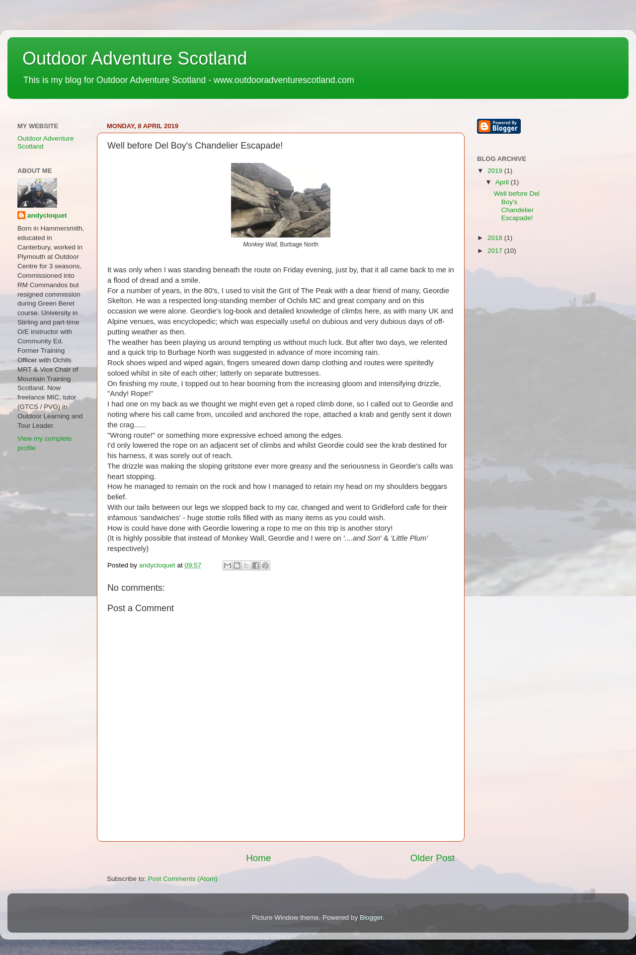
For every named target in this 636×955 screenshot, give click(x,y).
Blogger (371, 917)
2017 (495, 250)
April (503, 182)
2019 (495, 170)
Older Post (432, 858)
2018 (495, 237)
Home (258, 858)
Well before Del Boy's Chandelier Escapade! (517, 206)
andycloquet (47, 215)
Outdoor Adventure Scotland (134, 58)
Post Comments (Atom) (183, 878)
